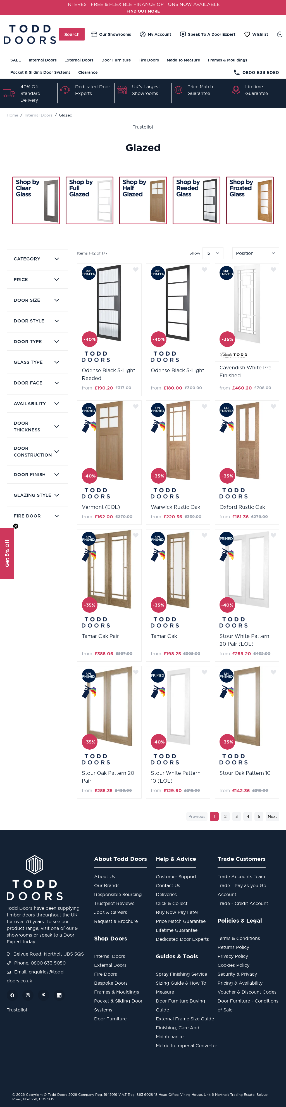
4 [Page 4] (248, 816)
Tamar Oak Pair (100, 636)
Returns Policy (233, 947)
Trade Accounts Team (241, 876)
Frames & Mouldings (227, 60)
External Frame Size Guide (185, 1018)
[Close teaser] (15, 526)
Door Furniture (116, 60)
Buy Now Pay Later (177, 912)
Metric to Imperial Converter (186, 1045)
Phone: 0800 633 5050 (36, 962)
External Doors (79, 60)
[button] (7, 553)
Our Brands (107, 885)
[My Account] (155, 34)
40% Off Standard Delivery (30, 93)
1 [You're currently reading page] (214, 816)
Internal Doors (43, 60)
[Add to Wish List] (135, 269)
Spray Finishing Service (181, 974)
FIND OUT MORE (143, 10)
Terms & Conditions (239, 938)
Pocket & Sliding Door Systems (40, 72)
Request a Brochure (116, 921)
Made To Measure (183, 60)
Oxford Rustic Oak (242, 507)
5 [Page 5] (259, 816)
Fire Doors (149, 60)
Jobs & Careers (110, 912)
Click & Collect (171, 903)
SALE (15, 60)
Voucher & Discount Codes (247, 991)
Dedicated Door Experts (182, 939)
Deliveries (166, 894)
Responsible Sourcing (118, 894)
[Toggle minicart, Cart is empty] (280, 34)
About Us (104, 876)
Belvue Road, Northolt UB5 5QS (45, 953)
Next (272, 816)
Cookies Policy (233, 965)
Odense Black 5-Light (177, 370)
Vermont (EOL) (101, 507)
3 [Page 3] (236, 816)
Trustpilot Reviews (114, 903)
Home (12, 115)
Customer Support (176, 876)
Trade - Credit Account (243, 903)
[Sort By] (255, 253)
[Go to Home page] (29, 34)
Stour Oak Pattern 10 (245, 773)
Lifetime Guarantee (176, 930)
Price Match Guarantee (181, 921)
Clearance (87, 72)
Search (72, 34)
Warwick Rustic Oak (175, 507)
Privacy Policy (233, 956)
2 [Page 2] (225, 816)
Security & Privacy (237, 974)
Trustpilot (143, 126)
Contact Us (168, 885)
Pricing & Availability (240, 982)
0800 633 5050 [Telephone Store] (256, 72)
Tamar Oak (164, 636)
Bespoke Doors (111, 982)
